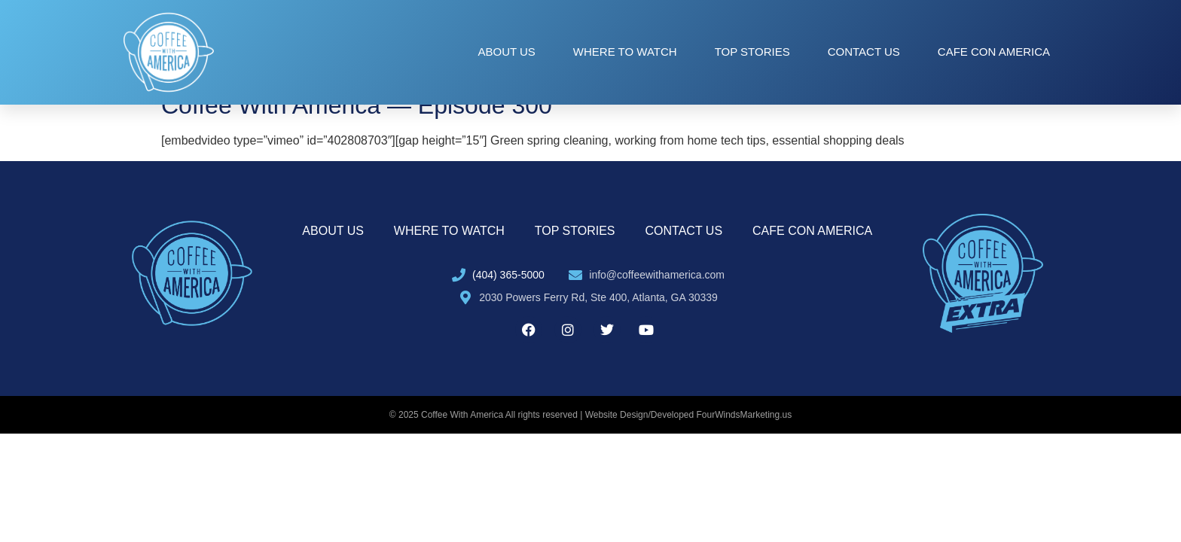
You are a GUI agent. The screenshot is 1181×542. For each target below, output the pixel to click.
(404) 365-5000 (508, 275)
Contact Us (864, 51)
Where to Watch (625, 51)
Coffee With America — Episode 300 (356, 105)
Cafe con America (994, 51)
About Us (506, 51)
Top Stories (752, 51)
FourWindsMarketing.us (744, 415)
